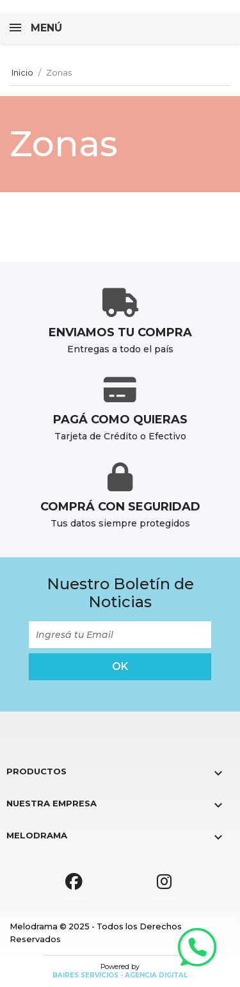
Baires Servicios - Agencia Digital (120, 975)
